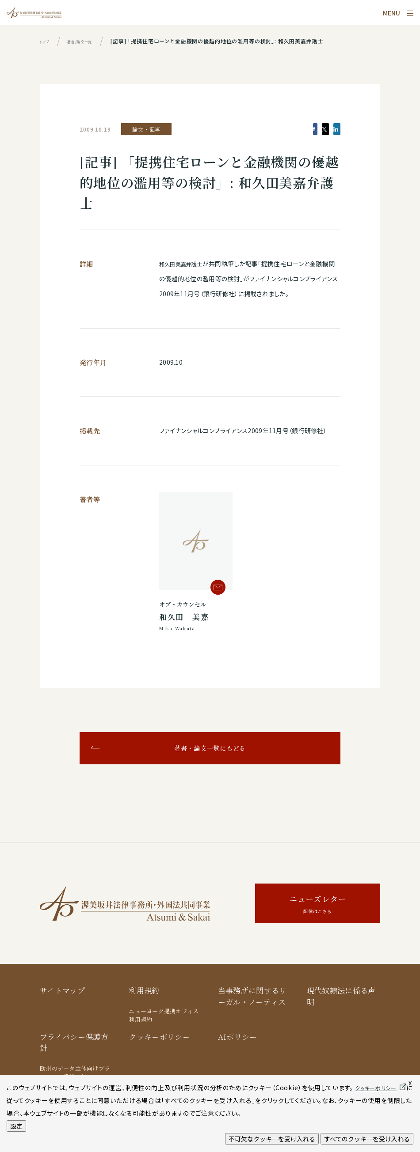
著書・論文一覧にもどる (210, 748)
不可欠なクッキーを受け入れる (272, 1138)
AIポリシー (237, 1036)
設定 (16, 1126)
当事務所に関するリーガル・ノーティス (252, 996)
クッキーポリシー (159, 1036)
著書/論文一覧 (90, 41)
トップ (47, 41)
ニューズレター (318, 904)
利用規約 (144, 990)
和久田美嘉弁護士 (184, 263)
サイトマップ (62, 990)
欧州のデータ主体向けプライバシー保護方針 (75, 1072)
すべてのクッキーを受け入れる (367, 1138)
